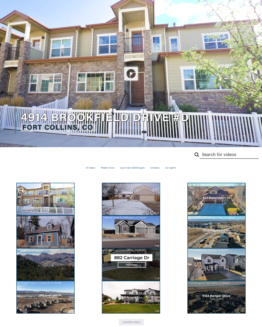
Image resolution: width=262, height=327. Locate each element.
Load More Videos (131, 322)
